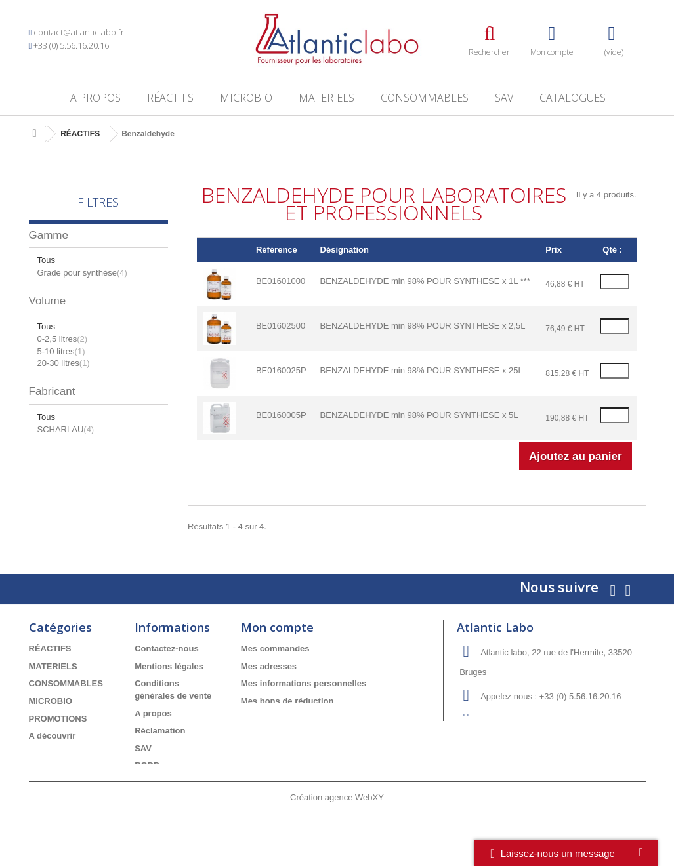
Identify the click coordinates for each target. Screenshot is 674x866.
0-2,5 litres (62, 339)
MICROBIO (246, 98)
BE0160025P (281, 370)
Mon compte (277, 627)
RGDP (147, 765)
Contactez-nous (167, 648)
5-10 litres (61, 351)
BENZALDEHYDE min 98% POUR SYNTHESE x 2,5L (423, 326)
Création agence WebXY (337, 830)
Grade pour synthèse (82, 273)
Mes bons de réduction (287, 701)
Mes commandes (275, 648)
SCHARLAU (66, 429)
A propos (95, 98)
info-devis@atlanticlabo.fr (560, 721)
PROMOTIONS (58, 719)
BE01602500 (280, 326)
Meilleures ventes (64, 753)
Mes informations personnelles (303, 683)
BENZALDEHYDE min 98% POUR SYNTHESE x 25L (421, 370)
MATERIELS (326, 98)
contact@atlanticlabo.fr (78, 32)
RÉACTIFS (170, 98)
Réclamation (160, 730)
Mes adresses (269, 666)
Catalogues (572, 98)
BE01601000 (280, 281)
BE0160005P (281, 415)
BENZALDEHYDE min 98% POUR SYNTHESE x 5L (419, 415)
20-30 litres (63, 363)
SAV (504, 98)
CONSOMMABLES (425, 98)
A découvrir (52, 736)
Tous (46, 260)
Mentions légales (169, 666)
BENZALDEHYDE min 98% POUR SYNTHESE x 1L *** (425, 281)
